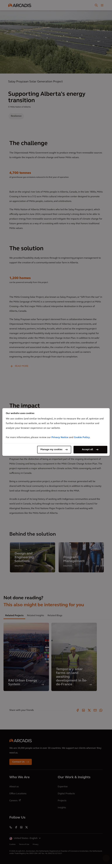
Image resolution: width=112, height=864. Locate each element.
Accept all (87, 449)
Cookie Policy (82, 437)
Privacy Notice (59, 437)
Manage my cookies (51, 449)
